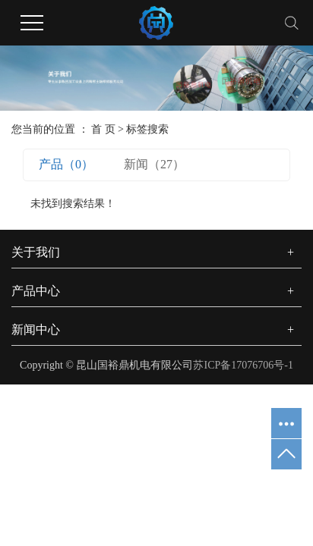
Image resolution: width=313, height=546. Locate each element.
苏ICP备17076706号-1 (242, 365)
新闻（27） (154, 164)
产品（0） (66, 164)
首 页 (103, 129)
